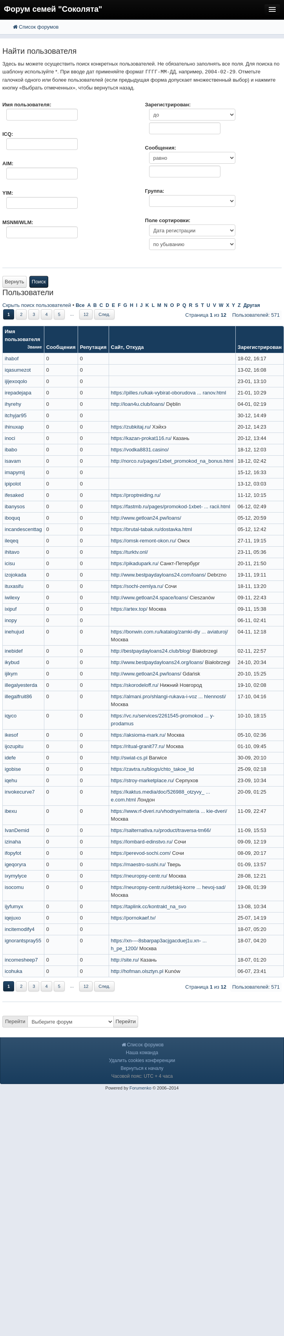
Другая (251, 305)
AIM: (7, 163)
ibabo (11, 450)
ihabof (11, 358)
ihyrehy (13, 404)
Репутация (93, 347)
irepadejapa (18, 393)
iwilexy (12, 597)
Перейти (15, 1021)
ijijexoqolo (16, 381)
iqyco (10, 716)
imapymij (15, 472)
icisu (10, 563)
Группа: (154, 191)
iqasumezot (18, 370)
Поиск (39, 282)
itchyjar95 (16, 415)
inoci (10, 438)
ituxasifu (14, 586)
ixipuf (10, 609)
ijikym (11, 674)
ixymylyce (16, 876)
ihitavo (12, 552)
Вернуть (14, 282)
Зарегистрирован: (168, 105)
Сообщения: (160, 148)
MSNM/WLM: (17, 222)
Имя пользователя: (26, 105)
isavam (13, 461)
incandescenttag (23, 529)
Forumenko (140, 1088)
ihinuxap (14, 427)
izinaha (13, 842)
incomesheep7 (21, 960)
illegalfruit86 (18, 696)
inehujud (14, 632)
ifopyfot (13, 853)
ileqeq (11, 541)
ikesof (11, 735)
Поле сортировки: (168, 220)
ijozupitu (14, 746)
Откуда (135, 347)
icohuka (13, 971)
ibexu (11, 811)
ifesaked (14, 495)
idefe (10, 758)
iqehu (11, 780)
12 (86, 314)
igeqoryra (15, 864)
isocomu (14, 887)
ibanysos (15, 506)
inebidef (14, 651)
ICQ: (7, 134)
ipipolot (13, 484)
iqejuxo (13, 918)
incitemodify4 (20, 929)
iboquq (12, 518)
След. (104, 314)
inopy (11, 620)
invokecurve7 (20, 792)
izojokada (15, 575)
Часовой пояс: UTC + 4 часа (142, 1076)
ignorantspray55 (23, 941)
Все (80, 305)
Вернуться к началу (141, 1068)
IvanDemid (17, 830)
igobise (13, 769)
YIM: (7, 193)
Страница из (205, 315)
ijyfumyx (14, 906)
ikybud (12, 662)
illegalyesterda (21, 685)
